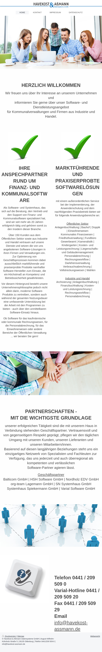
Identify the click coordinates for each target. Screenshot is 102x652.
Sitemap (20, 636)
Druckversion (9, 636)
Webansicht (95, 636)
